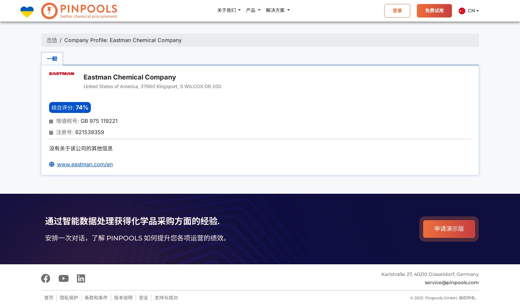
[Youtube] (63, 278)
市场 (51, 40)
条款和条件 (96, 298)
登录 (397, 11)
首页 (48, 298)
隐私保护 (69, 298)
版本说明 (123, 298)
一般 (52, 58)
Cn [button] (467, 11)
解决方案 (276, 10)
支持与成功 (166, 298)
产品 (251, 10)
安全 (143, 298)
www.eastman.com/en (85, 164)
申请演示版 (449, 228)
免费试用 (434, 11)
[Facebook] (45, 278)
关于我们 (227, 10)
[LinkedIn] (81, 278)
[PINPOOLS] (79, 11)
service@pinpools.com (452, 282)
